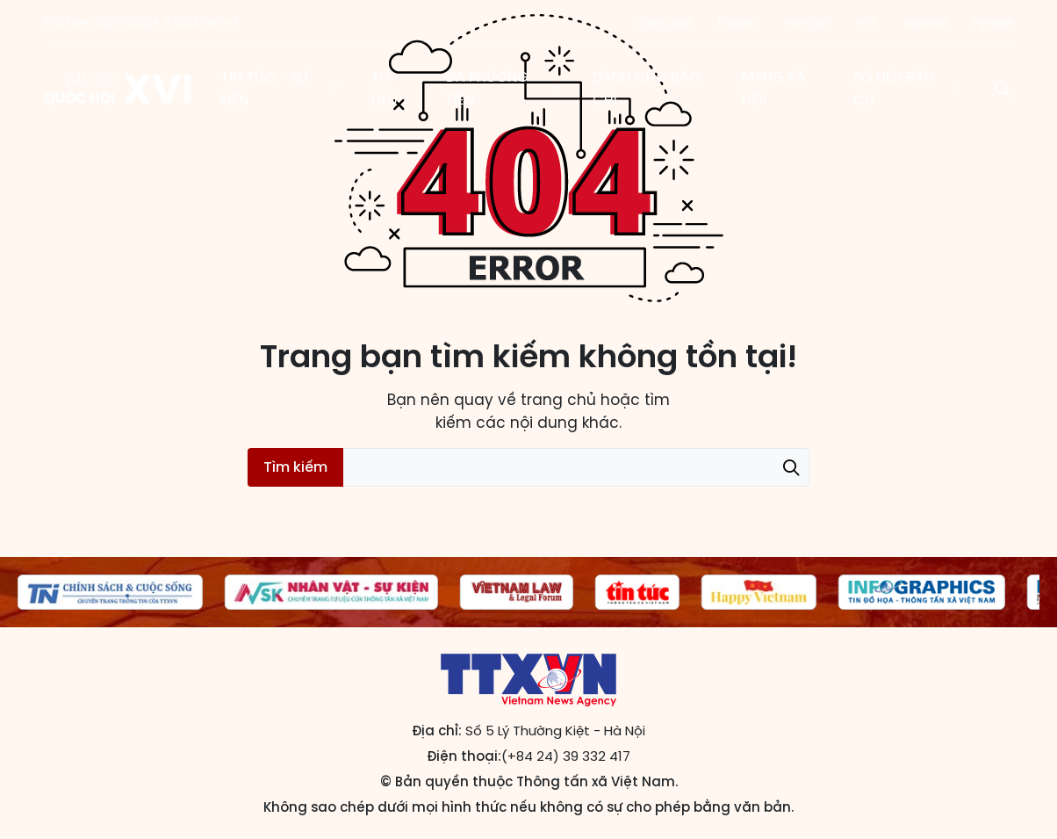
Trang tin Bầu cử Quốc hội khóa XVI (119, 89)
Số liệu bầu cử (893, 88)
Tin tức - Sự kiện (264, 88)
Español (925, 22)
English (737, 22)
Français (806, 22)
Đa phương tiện (486, 88)
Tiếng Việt (665, 22)
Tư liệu (384, 88)
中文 (867, 22)
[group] (110, 592)
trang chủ (558, 399)
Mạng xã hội (774, 88)
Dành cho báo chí (647, 88)
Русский (993, 22)
